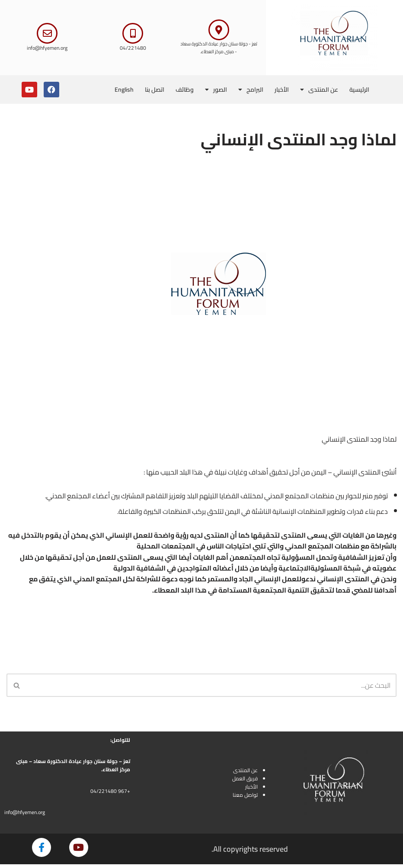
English (124, 89)
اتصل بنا (154, 89)
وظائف (185, 89)
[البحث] (211, 686)
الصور (216, 89)
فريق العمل (245, 780)
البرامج (250, 89)
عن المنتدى (319, 89)
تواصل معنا (245, 797)
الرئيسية (359, 89)
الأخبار (282, 89)
